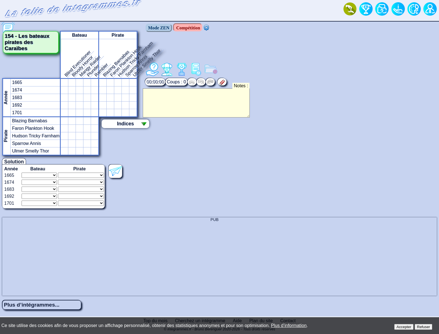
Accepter (403, 327)
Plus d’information (289, 325)
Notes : (241, 85)
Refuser (423, 327)
